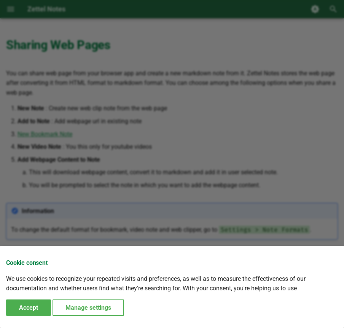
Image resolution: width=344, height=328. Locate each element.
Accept (28, 307)
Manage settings (88, 307)
